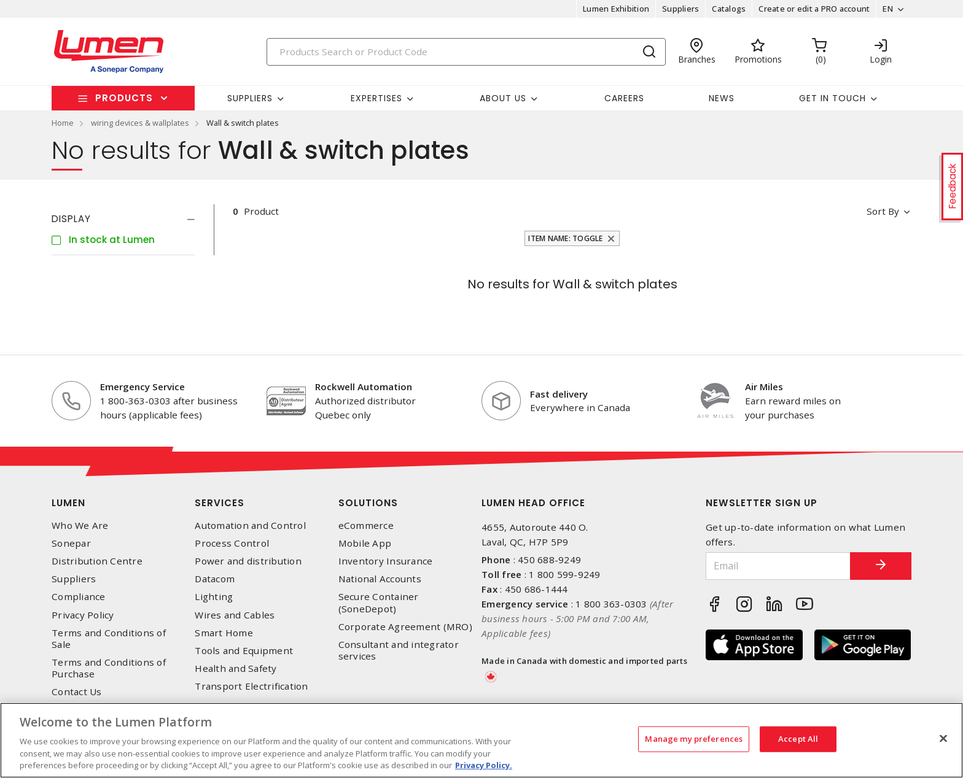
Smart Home (224, 633)
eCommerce (366, 525)
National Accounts (379, 579)
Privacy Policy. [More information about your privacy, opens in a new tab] (483, 765)
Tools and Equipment (244, 651)
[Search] (466, 52)
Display (71, 218)
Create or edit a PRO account (814, 8)
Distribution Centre (97, 561)
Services (219, 502)
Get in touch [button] (832, 98)
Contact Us (77, 692)
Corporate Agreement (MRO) (405, 627)
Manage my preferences (694, 738)
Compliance (79, 597)
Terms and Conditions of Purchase (109, 668)
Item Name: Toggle (565, 238)
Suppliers (680, 8)
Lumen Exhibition (616, 8)
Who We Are (80, 525)
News (722, 98)
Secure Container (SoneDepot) (378, 602)
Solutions (368, 502)
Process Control (232, 543)
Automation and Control (250, 525)
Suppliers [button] (250, 98)
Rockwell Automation (363, 386)
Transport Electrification (251, 686)
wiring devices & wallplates (140, 122)
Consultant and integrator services (398, 650)
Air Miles (764, 386)
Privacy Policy (83, 615)
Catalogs (729, 8)
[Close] (943, 738)
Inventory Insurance (385, 561)
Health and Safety (235, 668)
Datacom (215, 579)
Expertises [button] (376, 98)
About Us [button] (503, 98)
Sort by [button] (883, 211)
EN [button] (888, 8)
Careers (624, 98)
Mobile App (365, 543)
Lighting (214, 597)
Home (63, 122)
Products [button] (124, 97)
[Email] (778, 566)
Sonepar (71, 543)
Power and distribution (248, 561)
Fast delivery (559, 394)
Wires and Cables (235, 615)
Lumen (68, 502)
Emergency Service (142, 386)
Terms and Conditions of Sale (109, 638)
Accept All (798, 738)
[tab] (123, 219)
